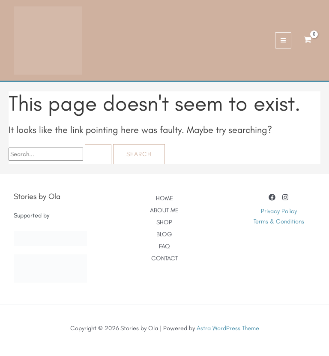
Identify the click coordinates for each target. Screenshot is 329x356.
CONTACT (164, 258)
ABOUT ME (164, 210)
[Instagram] (285, 197)
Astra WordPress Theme (228, 328)
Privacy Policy (279, 211)
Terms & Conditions (279, 221)
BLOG (164, 234)
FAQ (164, 246)
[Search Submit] (98, 154)
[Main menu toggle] (283, 40)
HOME (164, 198)
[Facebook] (272, 197)
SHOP (164, 222)
